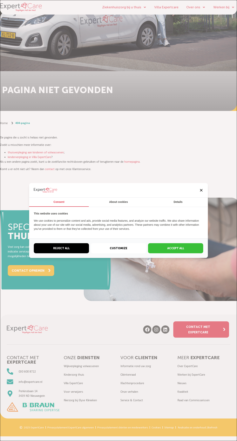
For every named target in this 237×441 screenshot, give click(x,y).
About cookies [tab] (118, 201)
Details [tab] (178, 201)
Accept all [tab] (175, 248)
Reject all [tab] (61, 248)
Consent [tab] (58, 201)
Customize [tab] (118, 248)
